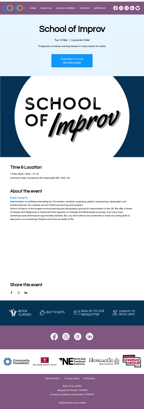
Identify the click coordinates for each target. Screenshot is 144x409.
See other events (72, 62)
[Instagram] (121, 8)
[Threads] (126, 8)
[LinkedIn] (132, 8)
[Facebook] (115, 8)
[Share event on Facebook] (11, 292)
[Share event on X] (18, 292)
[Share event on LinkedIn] (26, 292)
